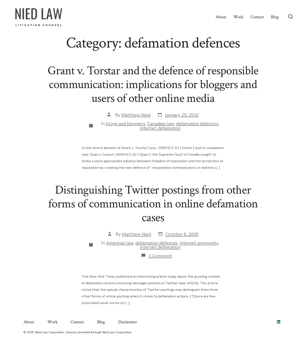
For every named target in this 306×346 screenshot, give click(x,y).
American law (119, 243)
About (220, 17)
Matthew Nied (135, 115)
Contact (257, 17)
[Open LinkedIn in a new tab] (278, 322)
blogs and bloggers (125, 124)
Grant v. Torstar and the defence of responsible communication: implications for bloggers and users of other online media (153, 84)
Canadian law (160, 124)
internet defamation (160, 128)
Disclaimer (127, 322)
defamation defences (197, 124)
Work (238, 17)
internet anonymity (199, 243)
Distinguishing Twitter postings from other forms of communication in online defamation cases (153, 203)
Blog (275, 17)
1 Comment (160, 256)
